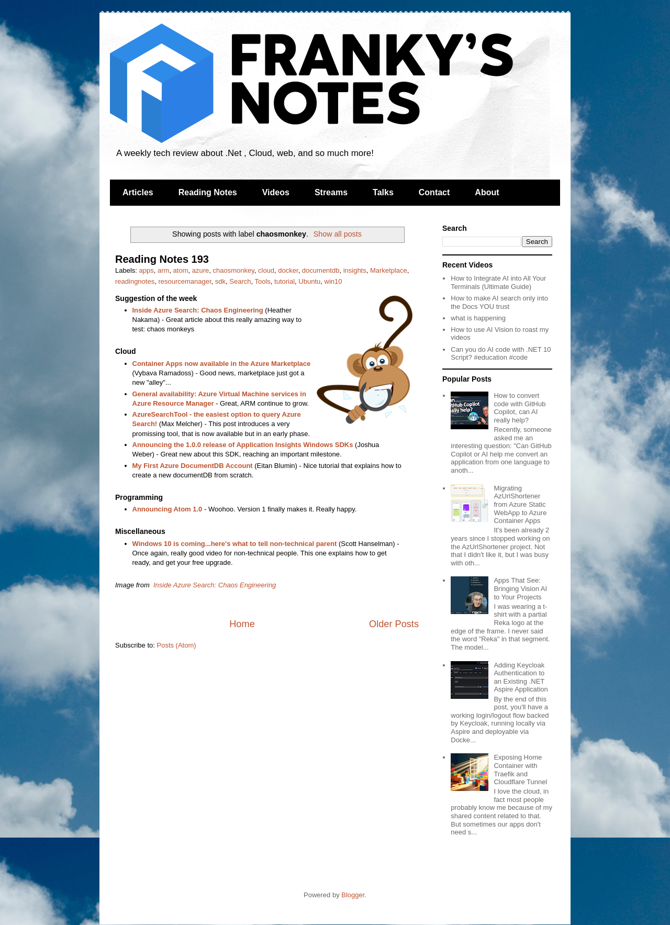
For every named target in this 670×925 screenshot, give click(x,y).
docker (288, 270)
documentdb (321, 270)
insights (354, 270)
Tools (262, 281)
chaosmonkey (233, 270)
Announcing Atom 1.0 (167, 509)
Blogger (352, 895)
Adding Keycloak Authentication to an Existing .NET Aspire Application (521, 677)
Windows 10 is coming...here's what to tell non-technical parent (234, 544)
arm (163, 270)
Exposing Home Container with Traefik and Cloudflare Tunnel (520, 769)
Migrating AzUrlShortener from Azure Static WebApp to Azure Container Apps (520, 504)
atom (180, 270)
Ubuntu (309, 281)
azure (200, 270)
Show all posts (338, 234)
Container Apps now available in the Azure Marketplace (221, 363)
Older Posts (394, 624)
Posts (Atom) (176, 645)
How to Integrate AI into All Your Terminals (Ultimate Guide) (498, 282)
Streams (331, 192)
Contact (434, 192)
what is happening (478, 318)
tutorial (284, 281)
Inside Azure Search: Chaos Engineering (197, 310)
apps (146, 270)
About (487, 192)
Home (242, 624)
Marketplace (388, 270)
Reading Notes (207, 192)
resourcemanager (184, 281)
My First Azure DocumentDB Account (192, 466)
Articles (137, 192)
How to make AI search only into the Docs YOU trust (499, 302)
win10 (333, 281)
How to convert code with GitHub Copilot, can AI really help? (519, 408)
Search (240, 281)
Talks (383, 192)
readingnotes (134, 281)
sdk (220, 281)
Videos (275, 192)
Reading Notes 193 (162, 259)
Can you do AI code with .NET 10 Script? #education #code (501, 354)
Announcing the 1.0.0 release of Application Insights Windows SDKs (242, 445)
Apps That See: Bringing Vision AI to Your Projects (520, 588)
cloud (266, 270)
